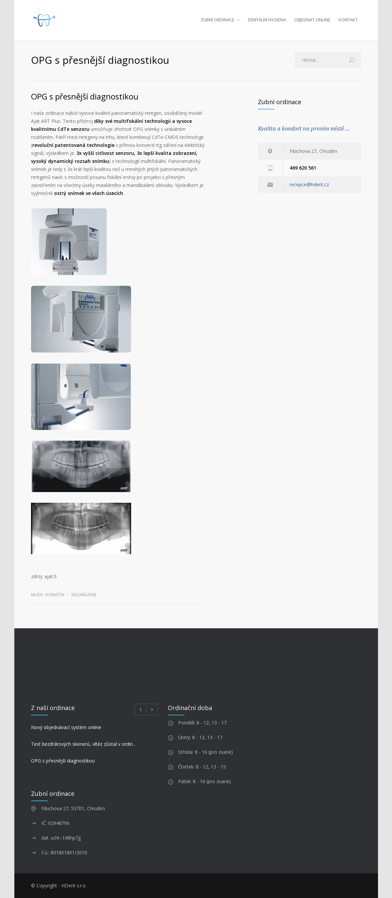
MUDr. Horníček (47, 595)
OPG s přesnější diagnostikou (84, 96)
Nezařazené (83, 595)
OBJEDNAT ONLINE (312, 20)
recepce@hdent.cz (309, 184)
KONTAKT (348, 20)
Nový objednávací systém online (66, 727)
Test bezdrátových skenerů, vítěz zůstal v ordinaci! (85, 744)
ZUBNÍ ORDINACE (218, 20)
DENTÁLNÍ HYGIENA (267, 20)
